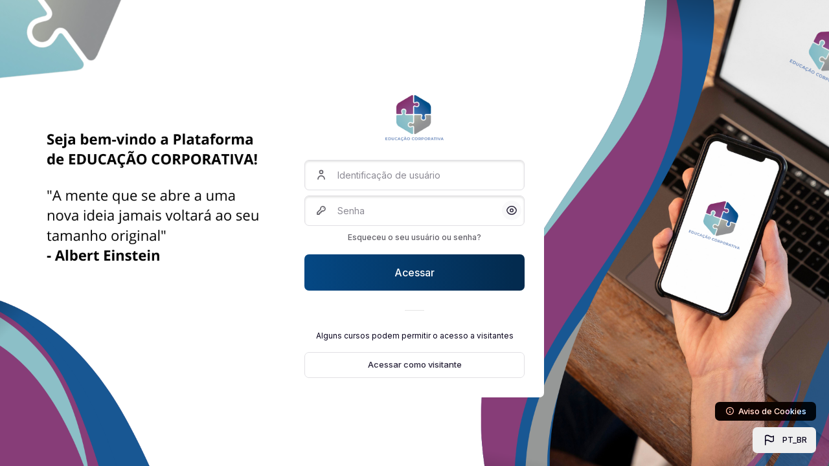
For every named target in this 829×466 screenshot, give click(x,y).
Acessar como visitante (415, 364)
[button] (784, 440)
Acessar (414, 272)
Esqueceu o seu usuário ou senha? (414, 237)
